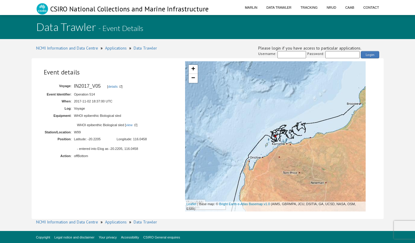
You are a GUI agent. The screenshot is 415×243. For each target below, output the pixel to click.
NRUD (331, 7)
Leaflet (192, 204)
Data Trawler (278, 7)
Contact (371, 7)
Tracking (309, 7)
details (113, 86)
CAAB (349, 7)
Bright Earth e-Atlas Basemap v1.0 (244, 204)
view (129, 125)
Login (370, 54)
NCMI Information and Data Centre (67, 48)
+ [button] (193, 69)
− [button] (193, 78)
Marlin (251, 7)
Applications (116, 48)
